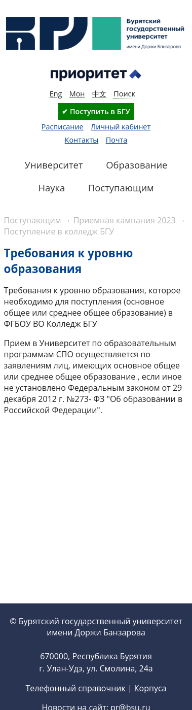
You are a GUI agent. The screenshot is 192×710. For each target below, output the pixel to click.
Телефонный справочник (75, 688)
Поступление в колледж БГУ (59, 231)
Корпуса (150, 688)
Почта (117, 140)
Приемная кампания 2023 (124, 220)
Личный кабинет (120, 126)
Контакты (82, 140)
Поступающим (32, 220)
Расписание (63, 126)
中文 (99, 93)
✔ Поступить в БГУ (96, 111)
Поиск (124, 93)
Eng (56, 93)
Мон (77, 93)
